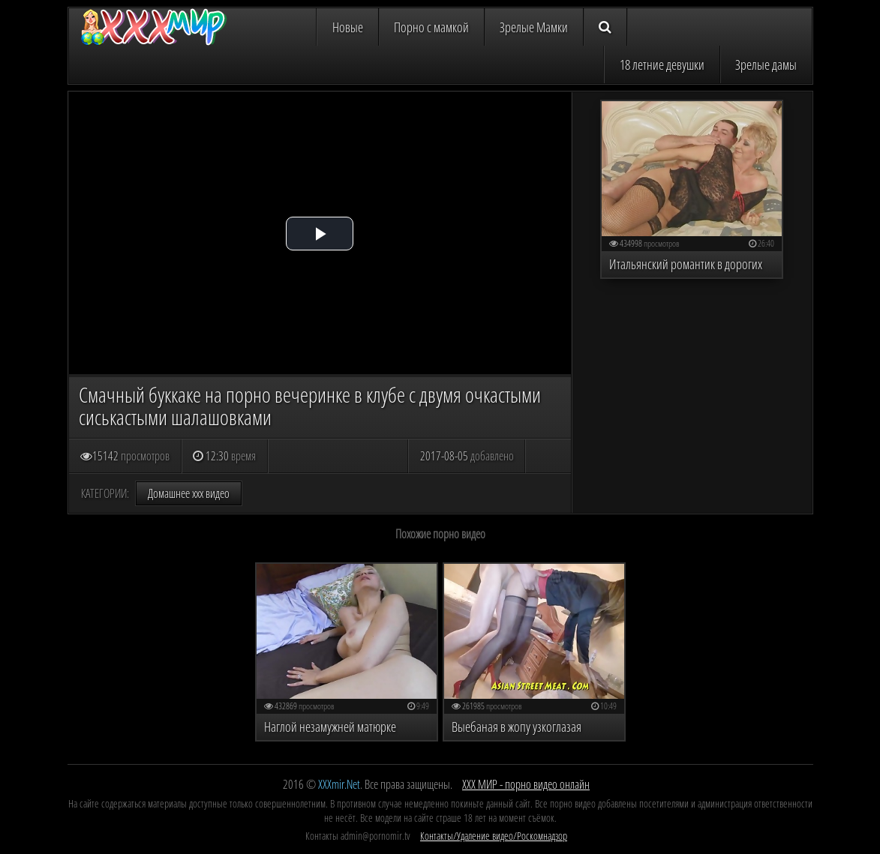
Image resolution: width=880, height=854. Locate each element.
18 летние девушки (662, 64)
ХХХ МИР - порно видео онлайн (526, 784)
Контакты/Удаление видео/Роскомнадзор (493, 836)
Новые (347, 27)
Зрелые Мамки (534, 27)
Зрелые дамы (766, 64)
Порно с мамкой (431, 27)
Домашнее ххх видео (189, 493)
